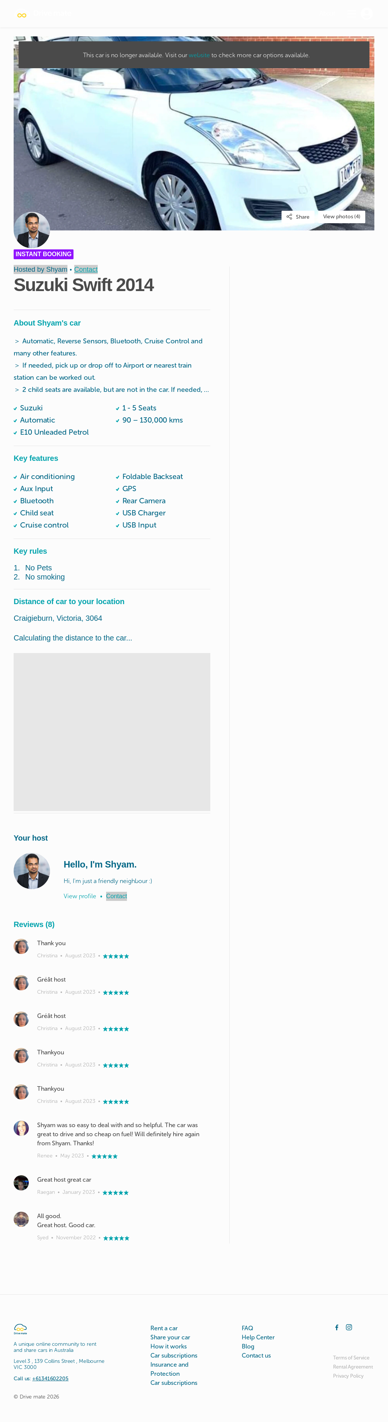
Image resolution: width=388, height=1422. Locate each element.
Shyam (56, 269)
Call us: (41, 1378)
